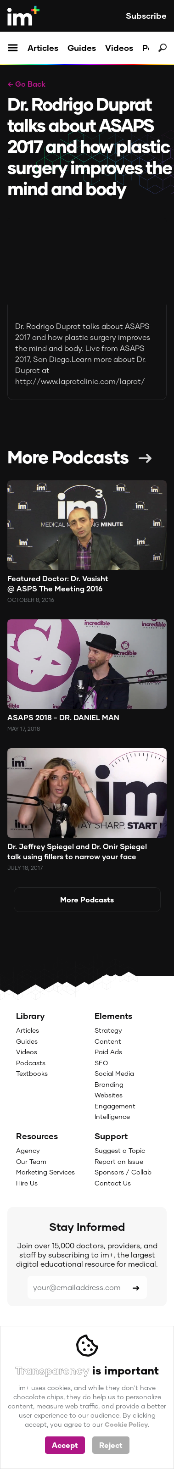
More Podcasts (68, 456)
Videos (119, 48)
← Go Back (26, 83)
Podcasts (30, 1063)
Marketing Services (45, 1172)
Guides (81, 48)
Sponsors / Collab (123, 1172)
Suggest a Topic (120, 1150)
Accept (65, 1445)
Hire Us (27, 1183)
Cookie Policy (126, 1424)
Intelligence (112, 1116)
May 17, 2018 (23, 728)
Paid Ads (108, 1052)
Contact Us (113, 1183)
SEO (101, 1063)
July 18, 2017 (25, 867)
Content (108, 1041)
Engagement (115, 1106)
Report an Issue (119, 1161)
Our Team (31, 1161)
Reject (111, 1445)
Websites (109, 1095)
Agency (28, 1150)
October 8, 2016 (30, 599)
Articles (43, 48)
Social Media (114, 1073)
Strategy (108, 1030)
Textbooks (32, 1073)
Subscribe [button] (146, 15)
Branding (109, 1084)
